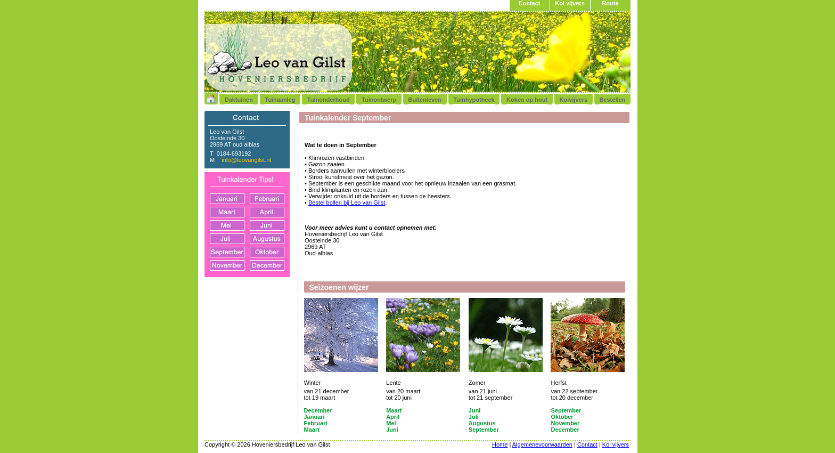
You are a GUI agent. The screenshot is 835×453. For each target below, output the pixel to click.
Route (610, 3)
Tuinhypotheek (473, 99)
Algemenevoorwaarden (542, 444)
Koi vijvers (570, 3)
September (566, 410)
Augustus (482, 423)
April (392, 417)
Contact (530, 3)
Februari (316, 423)
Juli (474, 417)
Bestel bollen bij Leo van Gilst (346, 202)
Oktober (562, 417)
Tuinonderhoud (328, 99)
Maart (394, 410)
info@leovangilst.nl (246, 160)
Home (499, 444)
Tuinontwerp (379, 99)
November (565, 423)
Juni (475, 410)
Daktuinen (239, 99)
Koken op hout (526, 99)
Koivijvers (573, 99)
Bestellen (612, 99)
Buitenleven (424, 99)
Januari (314, 417)
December (318, 410)
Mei (391, 423)
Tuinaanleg (280, 99)
